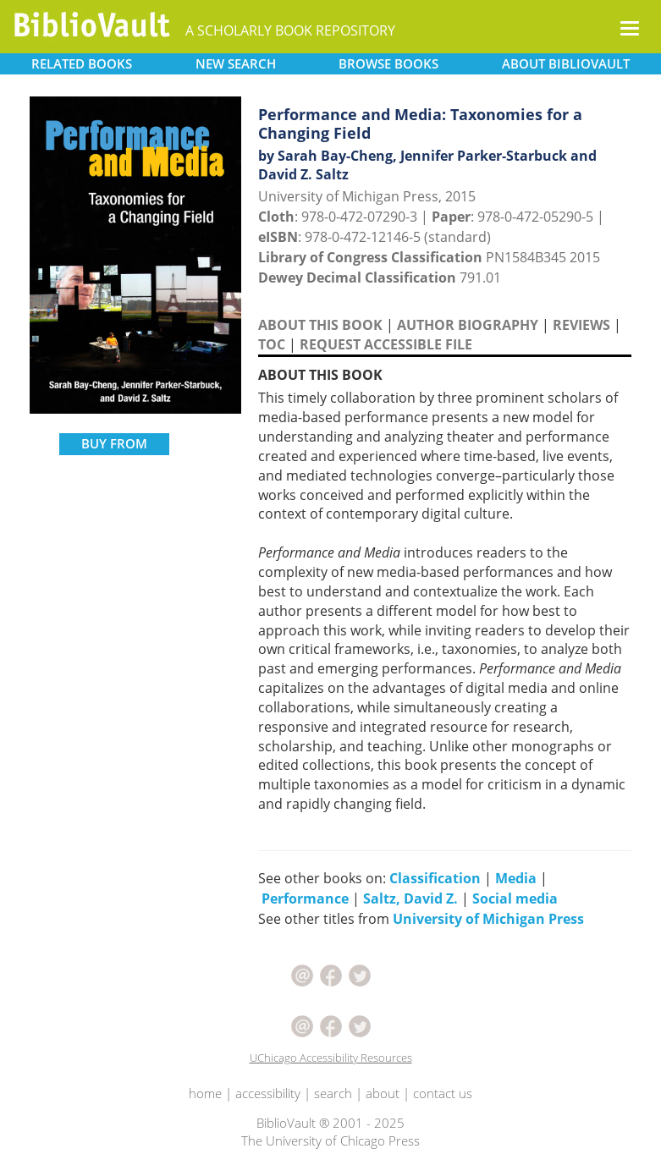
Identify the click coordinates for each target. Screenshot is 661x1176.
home (205, 1093)
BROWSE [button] (388, 63)
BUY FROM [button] (114, 443)
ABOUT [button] (566, 63)
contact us (442, 1093)
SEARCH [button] (236, 63)
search (333, 1093)
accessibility (267, 1093)
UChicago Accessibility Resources (331, 1057)
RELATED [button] (81, 63)
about (382, 1093)
